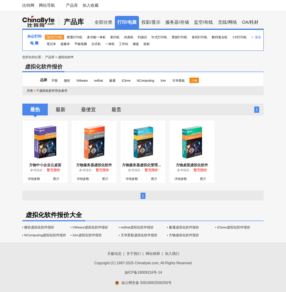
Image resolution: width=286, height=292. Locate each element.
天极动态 (114, 254)
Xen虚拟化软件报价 (87, 235)
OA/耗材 (250, 22)
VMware (82, 80)
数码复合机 (219, 37)
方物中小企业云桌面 (45, 165)
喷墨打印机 (74, 37)
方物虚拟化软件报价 (184, 235)
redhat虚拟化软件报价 (137, 227)
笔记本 (51, 44)
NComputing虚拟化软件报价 (45, 235)
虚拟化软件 (66, 57)
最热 (35, 109)
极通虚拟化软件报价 (184, 227)
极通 (112, 80)
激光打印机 (54, 37)
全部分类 (103, 22)
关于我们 (133, 254)
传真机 (128, 37)
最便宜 (88, 109)
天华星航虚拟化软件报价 (139, 235)
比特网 (28, 5)
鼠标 (146, 44)
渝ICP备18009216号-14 (143, 272)
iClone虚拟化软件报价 (233, 227)
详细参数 (34, 179)
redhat (98, 80)
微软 (67, 80)
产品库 (72, 5)
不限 (54, 80)
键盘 (136, 44)
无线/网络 (227, 22)
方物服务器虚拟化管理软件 (143, 165)
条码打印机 (199, 37)
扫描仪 (142, 37)
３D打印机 (239, 37)
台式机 (96, 44)
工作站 (123, 44)
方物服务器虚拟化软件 (94, 165)
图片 (56, 179)
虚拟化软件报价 (44, 67)
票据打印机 (179, 37)
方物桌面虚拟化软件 (192, 165)
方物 (194, 80)
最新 (60, 109)
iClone (126, 80)
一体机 (110, 44)
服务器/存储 (177, 22)
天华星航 (178, 80)
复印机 (115, 37)
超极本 (65, 44)
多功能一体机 (96, 37)
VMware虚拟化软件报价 (90, 227)
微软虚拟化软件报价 (39, 227)
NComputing (145, 80)
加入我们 (172, 254)
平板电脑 (80, 44)
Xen (163, 80)
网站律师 (153, 254)
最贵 (116, 109)
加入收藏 (90, 5)
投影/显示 (151, 22)
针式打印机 (159, 37)
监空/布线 (203, 22)
